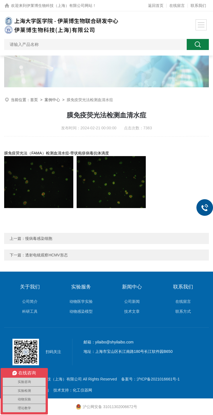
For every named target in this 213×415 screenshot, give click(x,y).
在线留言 (177, 5)
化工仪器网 (82, 390)
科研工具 (30, 311)
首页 (34, 100)
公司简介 (30, 301)
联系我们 (198, 5)
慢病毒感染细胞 (38, 238)
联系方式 (183, 311)
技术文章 (132, 311)
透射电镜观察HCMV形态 (46, 255)
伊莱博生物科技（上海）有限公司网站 (59, 5)
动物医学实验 (81, 301)
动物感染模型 (81, 311)
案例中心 (52, 100)
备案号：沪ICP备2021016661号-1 (150, 379)
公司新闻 (132, 301)
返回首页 (155, 5)
